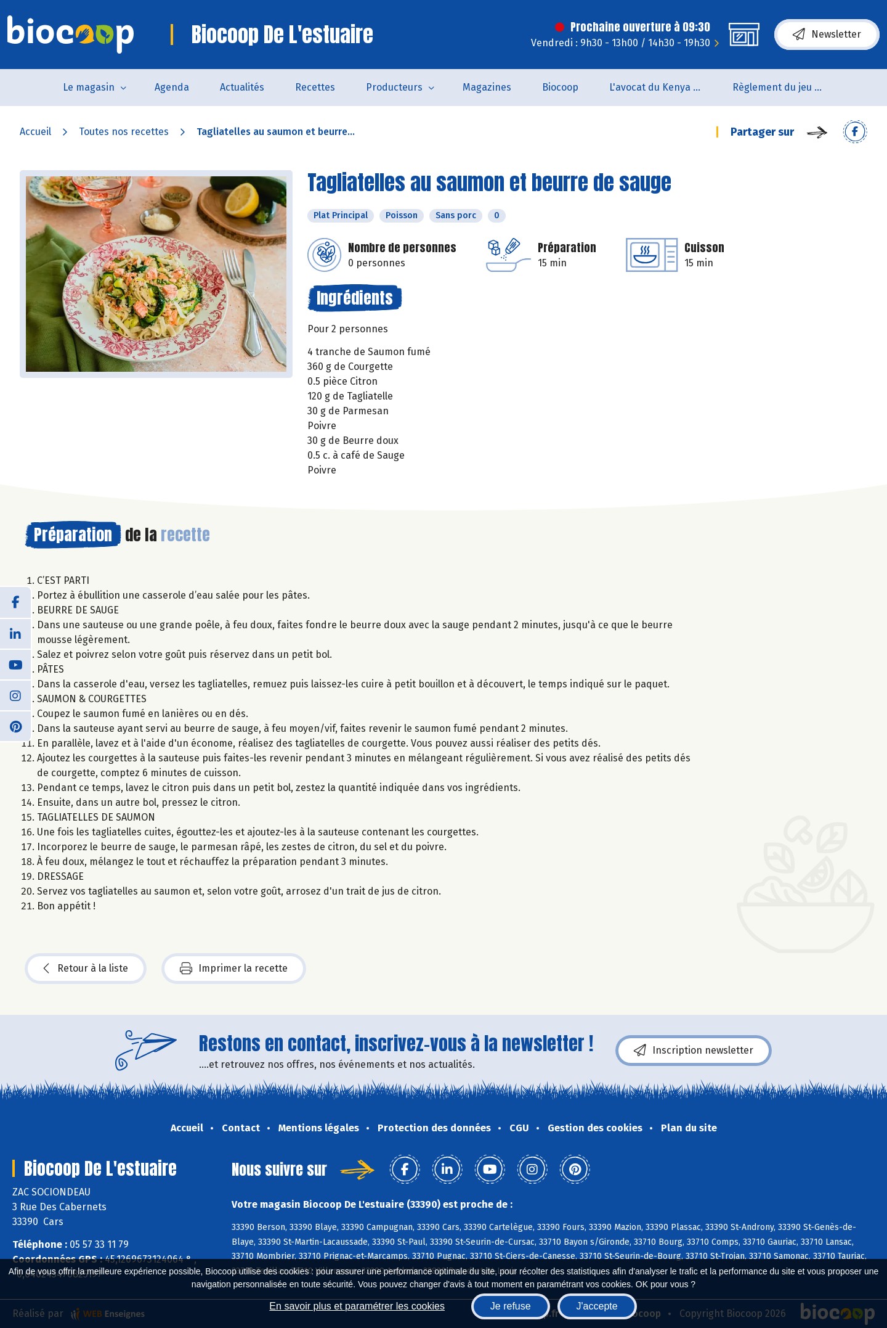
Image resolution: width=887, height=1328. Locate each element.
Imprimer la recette (234, 968)
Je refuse (510, 1306)
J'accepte (597, 1306)
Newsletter (827, 34)
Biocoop (560, 87)
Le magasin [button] (89, 87)
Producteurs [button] (394, 87)
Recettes (315, 87)
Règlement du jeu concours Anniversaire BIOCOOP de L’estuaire (786, 87)
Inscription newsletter (693, 1050)
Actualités (242, 87)
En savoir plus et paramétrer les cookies (357, 1306)
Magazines (487, 87)
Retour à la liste (85, 968)
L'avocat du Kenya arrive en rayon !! (663, 87)
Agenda (172, 87)
